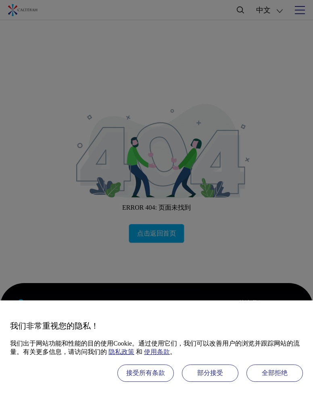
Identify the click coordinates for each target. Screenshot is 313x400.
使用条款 (157, 351)
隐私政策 (121, 351)
